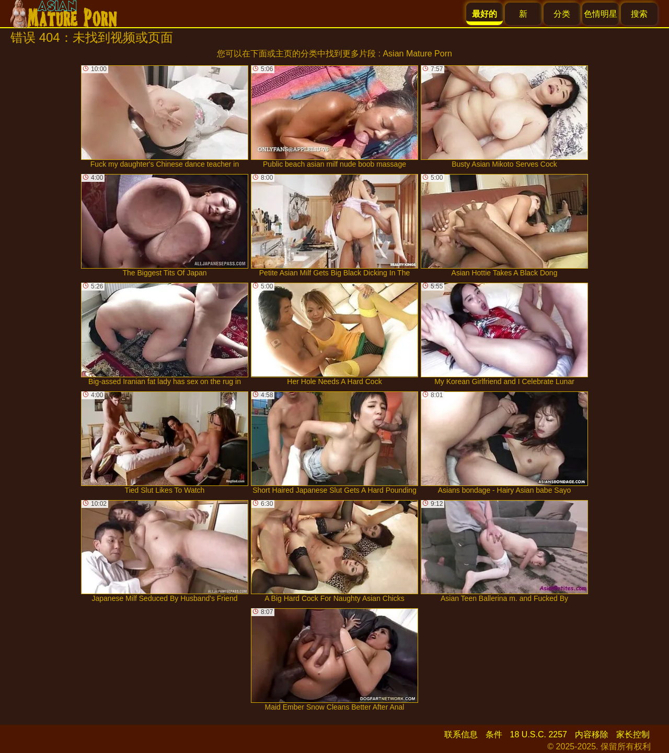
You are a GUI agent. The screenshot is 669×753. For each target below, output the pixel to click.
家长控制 (633, 734)
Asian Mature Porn (417, 53)
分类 (561, 13)
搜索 (639, 13)
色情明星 (600, 13)
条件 (494, 734)
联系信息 (461, 734)
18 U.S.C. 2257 (538, 734)
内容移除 (591, 734)
